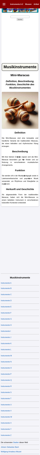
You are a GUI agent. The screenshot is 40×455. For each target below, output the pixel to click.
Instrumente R (6, 386)
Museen (28, 4)
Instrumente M (6, 356)
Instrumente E (6, 307)
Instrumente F (6, 313)
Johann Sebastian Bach (10, 447)
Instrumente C (6, 294)
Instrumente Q (6, 380)
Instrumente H (6, 325)
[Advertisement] (20, 41)
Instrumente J (6, 337)
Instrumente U (6, 405)
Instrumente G (6, 319)
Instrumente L (6, 349)
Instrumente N (6, 362)
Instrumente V (6, 411)
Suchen (20, 19)
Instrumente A (6, 283)
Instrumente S (6, 392)
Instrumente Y (6, 429)
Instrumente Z (6, 435)
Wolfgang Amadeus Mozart (11, 452)
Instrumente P (6, 374)
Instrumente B (6, 288)
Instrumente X (6, 423)
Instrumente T (6, 398)
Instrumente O (6, 368)
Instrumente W (6, 417)
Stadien (16, 442)
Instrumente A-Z (16, 4)
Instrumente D (6, 300)
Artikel (36, 4)
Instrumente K (6, 343)
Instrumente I (6, 331)
